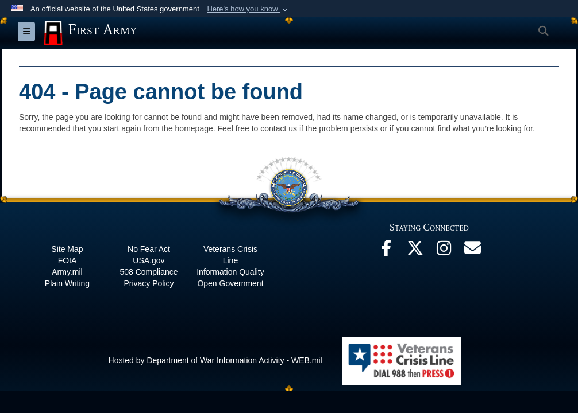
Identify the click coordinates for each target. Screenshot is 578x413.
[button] (248, 9)
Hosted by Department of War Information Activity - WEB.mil (215, 360)
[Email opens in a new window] (472, 251)
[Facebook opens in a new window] (386, 251)
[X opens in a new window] (414, 251)
